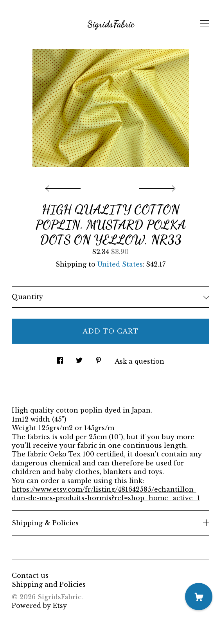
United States (120, 264)
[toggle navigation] (204, 24)
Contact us (30, 575)
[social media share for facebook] (60, 358)
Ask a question (139, 361)
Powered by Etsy (39, 605)
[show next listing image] (156, 186)
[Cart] (198, 596)
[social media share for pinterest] (98, 358)
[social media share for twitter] (79, 358)
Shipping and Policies (49, 584)
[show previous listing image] (64, 186)
